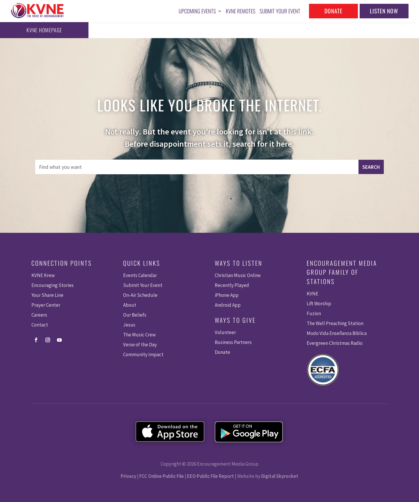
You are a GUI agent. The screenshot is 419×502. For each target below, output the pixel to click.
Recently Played (232, 285)
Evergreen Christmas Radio (335, 343)
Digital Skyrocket (279, 476)
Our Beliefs (134, 315)
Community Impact (143, 354)
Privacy (128, 476)
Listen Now (384, 11)
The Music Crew (139, 334)
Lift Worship (319, 303)
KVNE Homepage (30, 30)
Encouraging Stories (52, 285)
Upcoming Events (197, 11)
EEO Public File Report (210, 476)
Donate (333, 11)
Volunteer (225, 332)
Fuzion (314, 313)
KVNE (312, 293)
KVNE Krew (43, 275)
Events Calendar (140, 275)
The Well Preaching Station (335, 323)
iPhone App (227, 295)
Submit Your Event (280, 11)
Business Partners (233, 342)
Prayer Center (45, 305)
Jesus (129, 325)
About (129, 305)
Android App (228, 305)
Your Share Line (47, 295)
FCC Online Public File (161, 476)
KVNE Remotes (240, 11)
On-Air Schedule (140, 295)
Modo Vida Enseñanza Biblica (337, 333)
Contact (39, 325)
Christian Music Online (238, 275)
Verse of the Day (140, 344)
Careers (39, 315)
